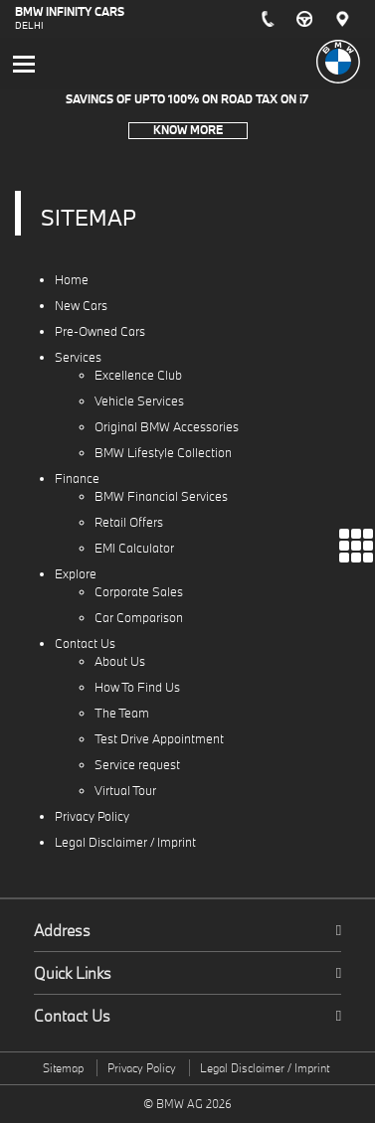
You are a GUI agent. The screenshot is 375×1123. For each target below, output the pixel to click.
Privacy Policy (92, 816)
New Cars (81, 305)
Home (72, 279)
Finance (77, 478)
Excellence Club (138, 375)
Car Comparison (138, 617)
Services (78, 357)
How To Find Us (137, 687)
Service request (137, 764)
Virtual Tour (125, 790)
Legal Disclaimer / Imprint (125, 842)
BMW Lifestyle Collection (163, 452)
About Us (119, 661)
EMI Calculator (134, 548)
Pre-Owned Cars (100, 331)
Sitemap (63, 1067)
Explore (75, 573)
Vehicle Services (139, 401)
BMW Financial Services (161, 496)
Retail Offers (128, 522)
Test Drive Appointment (159, 738)
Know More (188, 129)
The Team (121, 713)
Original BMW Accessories (166, 426)
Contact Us (85, 643)
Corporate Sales (138, 591)
